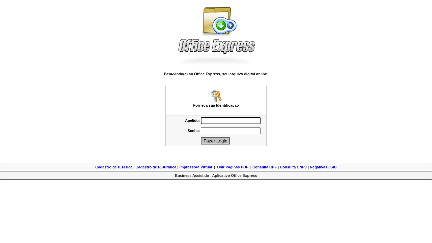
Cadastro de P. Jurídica (156, 167)
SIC (333, 167)
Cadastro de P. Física (114, 167)
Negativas (318, 167)
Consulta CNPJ (293, 167)
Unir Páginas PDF (232, 167)
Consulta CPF (264, 167)
